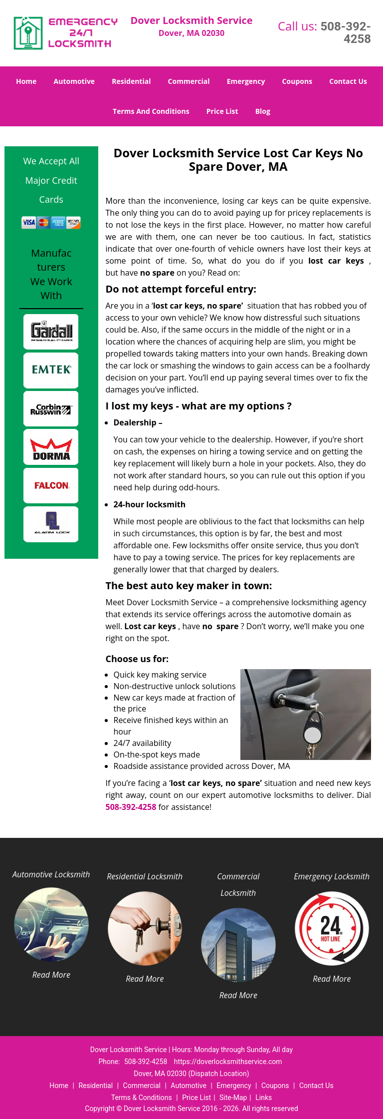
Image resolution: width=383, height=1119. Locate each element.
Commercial (189, 81)
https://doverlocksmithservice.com (228, 1062)
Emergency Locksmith (332, 876)
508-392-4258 (345, 32)
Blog (262, 111)
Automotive (74, 81)
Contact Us (348, 81)
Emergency (246, 81)
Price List (222, 111)
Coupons (297, 81)
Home (26, 81)
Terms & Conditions (141, 1098)
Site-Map (233, 1098)
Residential (131, 81)
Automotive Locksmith (51, 874)
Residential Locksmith (145, 876)
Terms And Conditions (151, 111)
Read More (51, 974)
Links (263, 1098)
